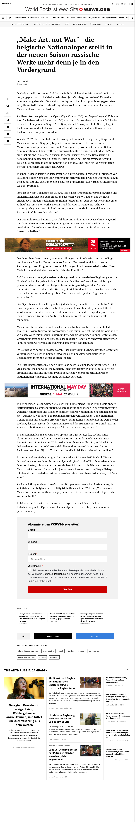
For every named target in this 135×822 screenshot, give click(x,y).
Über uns (124, 4)
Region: (32, 554)
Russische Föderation (26, 657)
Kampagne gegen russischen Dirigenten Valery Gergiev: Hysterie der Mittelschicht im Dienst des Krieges (91, 617)
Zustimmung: (34, 566)
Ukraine (42, 657)
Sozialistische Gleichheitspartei (47, 24)
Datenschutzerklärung (54, 574)
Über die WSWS (95, 24)
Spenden (120, 24)
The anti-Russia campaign (28, 651)
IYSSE (67, 24)
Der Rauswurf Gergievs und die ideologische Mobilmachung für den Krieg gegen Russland (62, 616)
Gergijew (45, 143)
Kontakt (115, 4)
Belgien (71, 651)
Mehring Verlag (79, 24)
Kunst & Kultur (48, 651)
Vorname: (33, 542)
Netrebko (83, 143)
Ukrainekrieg (94, 651)
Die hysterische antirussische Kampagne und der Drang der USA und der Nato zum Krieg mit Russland (32, 617)
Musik (61, 651)
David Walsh (22, 81)
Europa (81, 651)
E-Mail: (31, 530)
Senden (67, 589)
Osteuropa (54, 657)
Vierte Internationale (20, 24)
